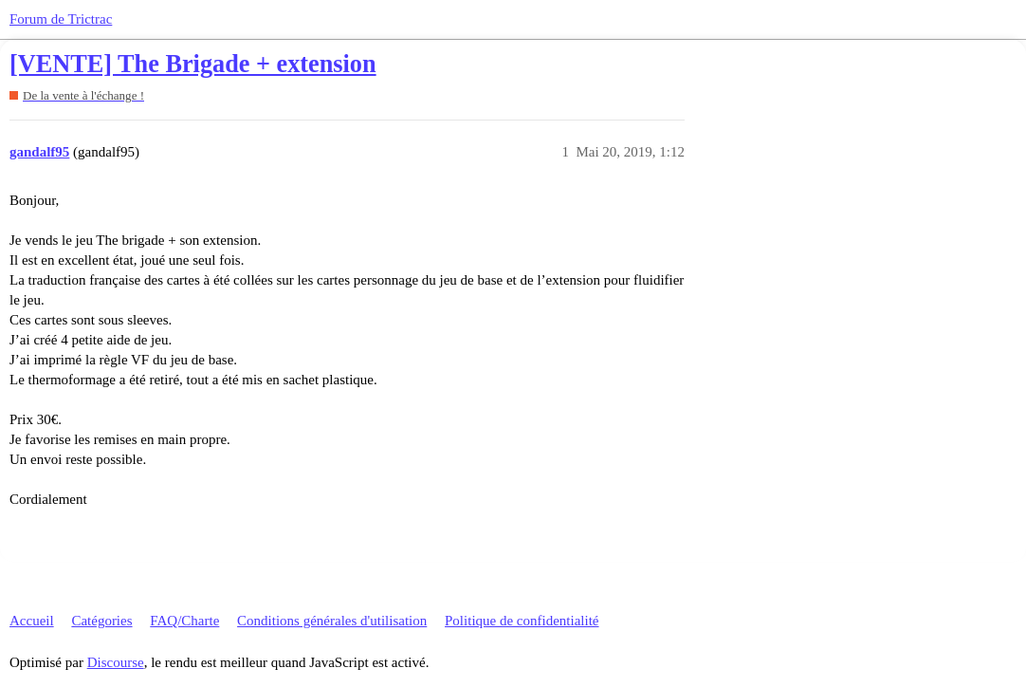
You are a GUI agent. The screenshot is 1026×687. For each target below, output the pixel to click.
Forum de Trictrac (60, 19)
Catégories (101, 620)
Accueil (31, 620)
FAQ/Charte (184, 620)
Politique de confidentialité (521, 620)
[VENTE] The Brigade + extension (192, 64)
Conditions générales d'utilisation (332, 620)
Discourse (115, 662)
